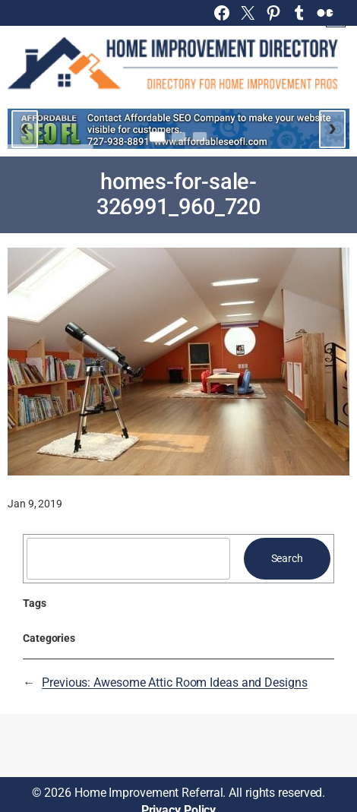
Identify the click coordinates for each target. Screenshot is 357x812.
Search (287, 558)
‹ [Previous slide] (25, 127)
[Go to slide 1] (157, 136)
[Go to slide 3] (200, 136)
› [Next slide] (332, 127)
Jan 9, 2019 (35, 504)
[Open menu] (336, 17)
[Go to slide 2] (178, 136)
